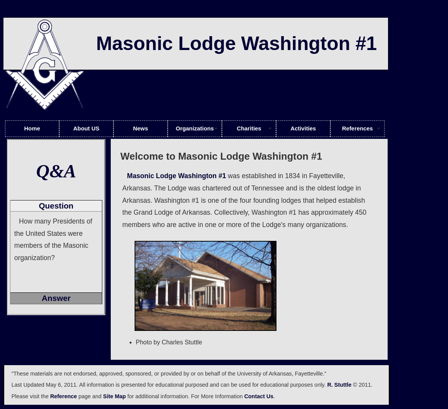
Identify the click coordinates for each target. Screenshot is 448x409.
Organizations (195, 128)
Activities (303, 128)
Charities (249, 128)
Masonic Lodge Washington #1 (176, 176)
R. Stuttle (339, 385)
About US (86, 128)
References (357, 128)
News (140, 128)
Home (32, 128)
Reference (63, 396)
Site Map (114, 396)
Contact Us (258, 396)
